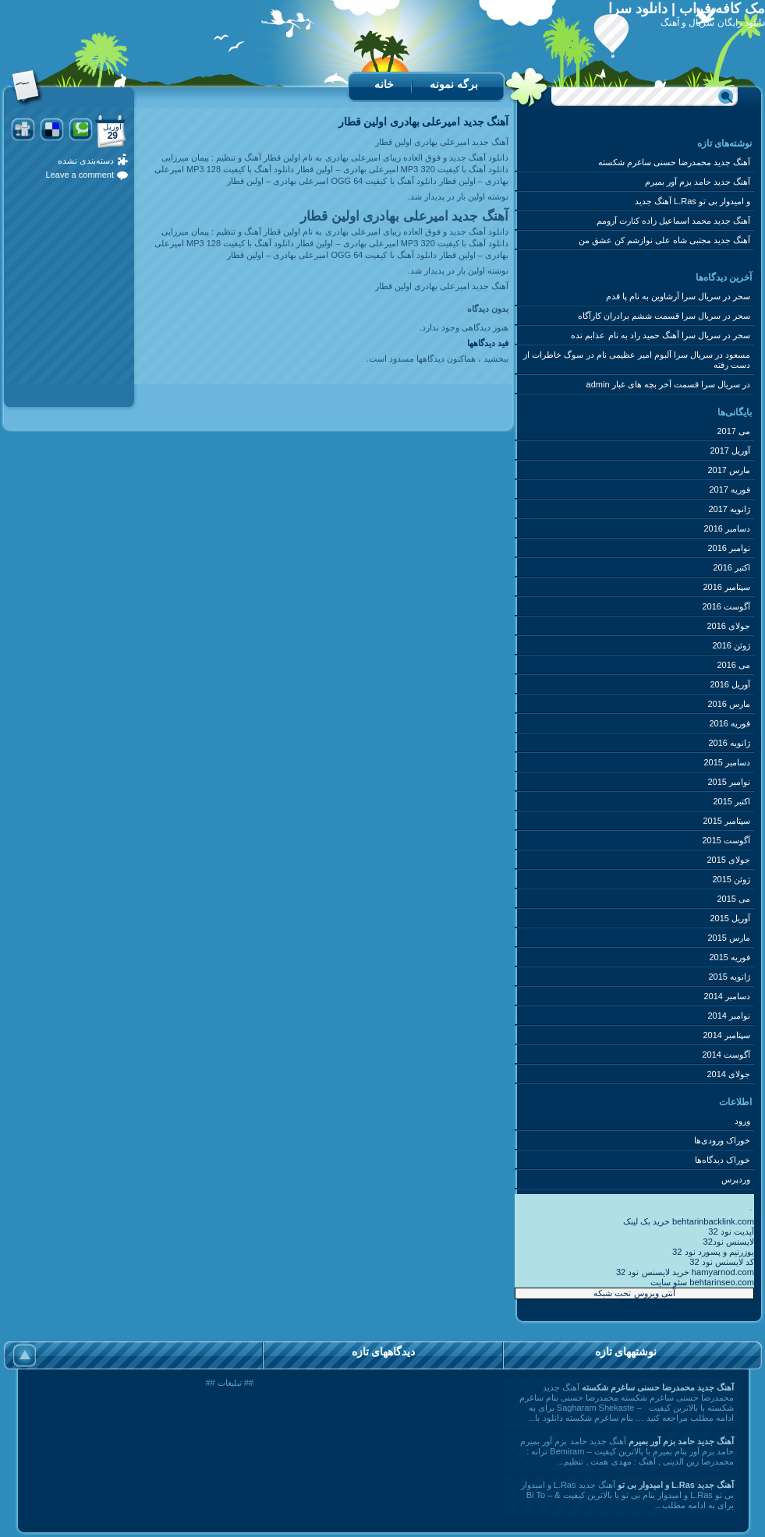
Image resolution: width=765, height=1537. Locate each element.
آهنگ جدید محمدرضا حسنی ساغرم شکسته (674, 162)
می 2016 (733, 665)
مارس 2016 (728, 703)
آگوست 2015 (726, 840)
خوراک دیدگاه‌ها (722, 1159)
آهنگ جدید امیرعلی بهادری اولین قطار (423, 122)
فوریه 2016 (729, 723)
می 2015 (733, 898)
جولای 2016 (728, 626)
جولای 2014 (728, 1074)
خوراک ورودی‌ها (722, 1140)
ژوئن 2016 (731, 645)
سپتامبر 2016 (726, 587)
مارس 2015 (728, 937)
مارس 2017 (728, 470)
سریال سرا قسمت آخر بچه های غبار (676, 384)
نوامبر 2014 (728, 1015)
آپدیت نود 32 (731, 1231)
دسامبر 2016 (726, 528)
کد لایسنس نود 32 (721, 1262)
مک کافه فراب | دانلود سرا (686, 8)
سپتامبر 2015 (726, 820)
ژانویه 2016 (729, 742)
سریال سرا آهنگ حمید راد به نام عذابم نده (645, 335)
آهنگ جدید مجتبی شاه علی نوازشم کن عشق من (664, 240)
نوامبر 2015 (728, 781)
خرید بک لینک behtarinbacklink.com (688, 1221)
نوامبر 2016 (728, 548)
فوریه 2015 (729, 957)
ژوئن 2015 (731, 879)
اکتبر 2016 (731, 567)
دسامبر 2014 (726, 996)
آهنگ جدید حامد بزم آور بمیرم (697, 181)
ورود (742, 1120)
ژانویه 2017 (729, 509)
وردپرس (735, 1179)
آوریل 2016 (730, 684)
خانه (384, 84)
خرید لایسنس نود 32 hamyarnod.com (685, 1272)
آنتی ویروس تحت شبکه (634, 1293)
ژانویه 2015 (729, 976)
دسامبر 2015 (726, 762)
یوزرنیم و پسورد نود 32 (713, 1251)
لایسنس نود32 (728, 1241)
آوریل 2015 (730, 918)
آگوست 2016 (726, 606)
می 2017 (733, 431)
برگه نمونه (454, 84)
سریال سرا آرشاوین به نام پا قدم (663, 296)
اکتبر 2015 (731, 801)
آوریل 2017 (730, 450)
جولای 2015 (728, 859)
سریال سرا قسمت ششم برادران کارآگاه (649, 315)
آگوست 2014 (726, 1054)
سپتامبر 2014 (726, 1035)
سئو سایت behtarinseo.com (702, 1282)
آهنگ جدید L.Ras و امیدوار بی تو (692, 201)
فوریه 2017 (729, 489)
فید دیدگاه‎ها (487, 343)
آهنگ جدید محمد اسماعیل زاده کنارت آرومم (673, 220)
